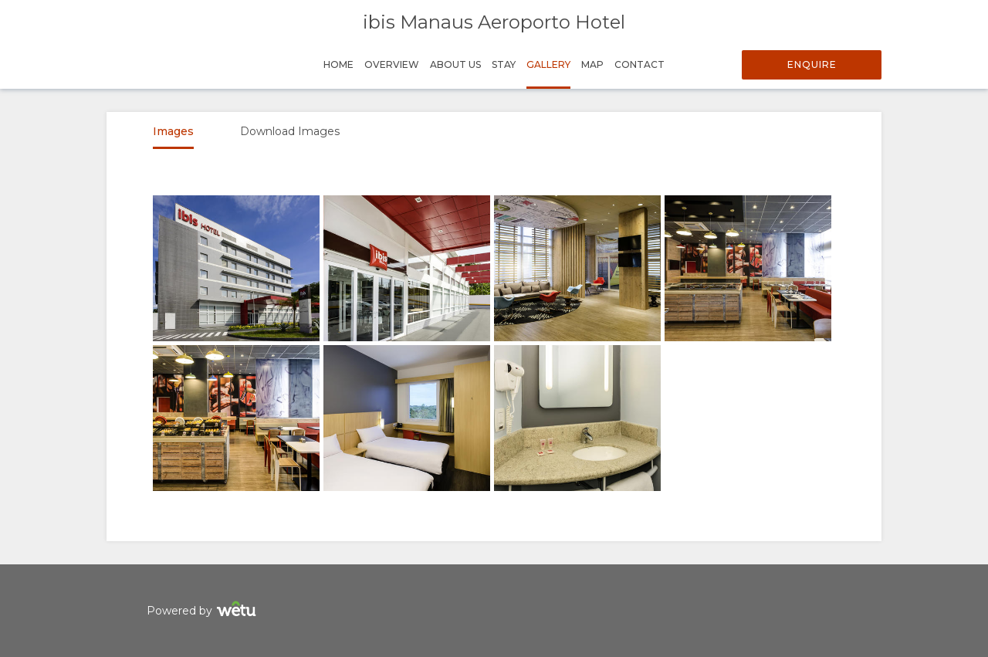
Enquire (812, 64)
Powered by (203, 611)
